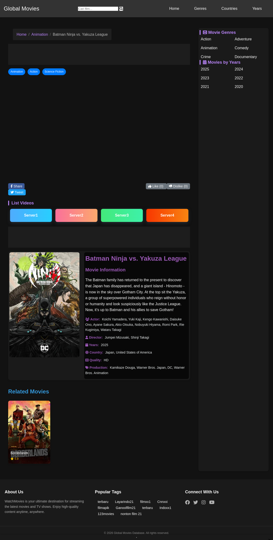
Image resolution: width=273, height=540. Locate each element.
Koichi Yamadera (114, 319)
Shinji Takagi (140, 337)
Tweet (17, 192)
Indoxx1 (165, 508)
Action (206, 39)
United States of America (134, 352)
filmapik (103, 508)
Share (16, 186)
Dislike (178, 186)
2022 (239, 78)
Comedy (242, 48)
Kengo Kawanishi (155, 319)
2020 (239, 87)
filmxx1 (145, 502)
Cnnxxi (162, 502)
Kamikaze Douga (122, 367)
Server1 (31, 215)
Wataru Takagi (111, 330)
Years (257, 9)
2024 (239, 69)
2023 (205, 78)
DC (170, 367)
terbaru (103, 502)
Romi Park (169, 324)
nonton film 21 (131, 514)
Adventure (243, 39)
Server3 (122, 215)
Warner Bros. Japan (151, 367)
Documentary (246, 57)
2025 (104, 345)
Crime (206, 57)
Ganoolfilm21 (126, 508)
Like (156, 186)
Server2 (76, 215)
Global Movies (21, 8)
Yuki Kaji (134, 319)
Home (174, 9)
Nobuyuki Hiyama (147, 324)
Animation (39, 34)
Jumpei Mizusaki (117, 337)
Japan (109, 352)
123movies (106, 514)
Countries (229, 9)
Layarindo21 (124, 502)
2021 (205, 87)
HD (106, 360)
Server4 (167, 215)
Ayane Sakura (103, 324)
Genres (200, 9)
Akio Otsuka (124, 324)
